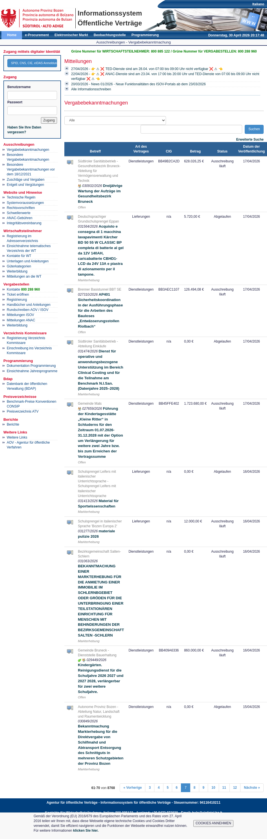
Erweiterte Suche (250, 139)
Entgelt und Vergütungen (25, 185)
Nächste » (252, 788)
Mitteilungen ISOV (20, 315)
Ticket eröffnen (18, 295)
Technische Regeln (21, 197)
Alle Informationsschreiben (91, 89)
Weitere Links (17, 437)
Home (11, 35)
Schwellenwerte (18, 213)
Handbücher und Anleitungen (29, 305)
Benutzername (19, 87)
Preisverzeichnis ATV (22, 411)
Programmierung (145, 35)
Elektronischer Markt (71, 35)
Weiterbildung (17, 271)
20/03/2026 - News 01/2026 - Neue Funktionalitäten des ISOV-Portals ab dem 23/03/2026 (138, 84)
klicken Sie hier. (86, 831)
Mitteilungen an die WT (24, 276)
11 (224, 788)
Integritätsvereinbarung (24, 223)
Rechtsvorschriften (21, 208)
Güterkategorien (19, 266)
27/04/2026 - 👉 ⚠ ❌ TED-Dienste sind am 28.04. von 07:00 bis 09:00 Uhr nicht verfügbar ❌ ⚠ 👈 (147, 69)
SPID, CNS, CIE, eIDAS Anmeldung (34, 63)
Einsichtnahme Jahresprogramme (32, 371)
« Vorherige (132, 788)
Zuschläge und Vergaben (25, 180)
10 (213, 788)
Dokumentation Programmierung (31, 366)
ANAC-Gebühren (19, 218)
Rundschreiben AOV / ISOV (27, 310)
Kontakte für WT (19, 256)
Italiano (258, 4)
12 (235, 788)
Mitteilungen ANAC (21, 320)
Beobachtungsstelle (110, 35)
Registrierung (17, 300)
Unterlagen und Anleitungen (28, 261)
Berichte (13, 424)
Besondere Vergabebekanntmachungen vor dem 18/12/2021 (31, 169)
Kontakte (23, 289)
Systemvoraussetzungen (25, 203)
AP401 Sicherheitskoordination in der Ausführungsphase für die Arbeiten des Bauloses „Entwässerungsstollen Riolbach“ (100, 310)
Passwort (14, 102)
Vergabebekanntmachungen (28, 150)
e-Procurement (37, 35)
